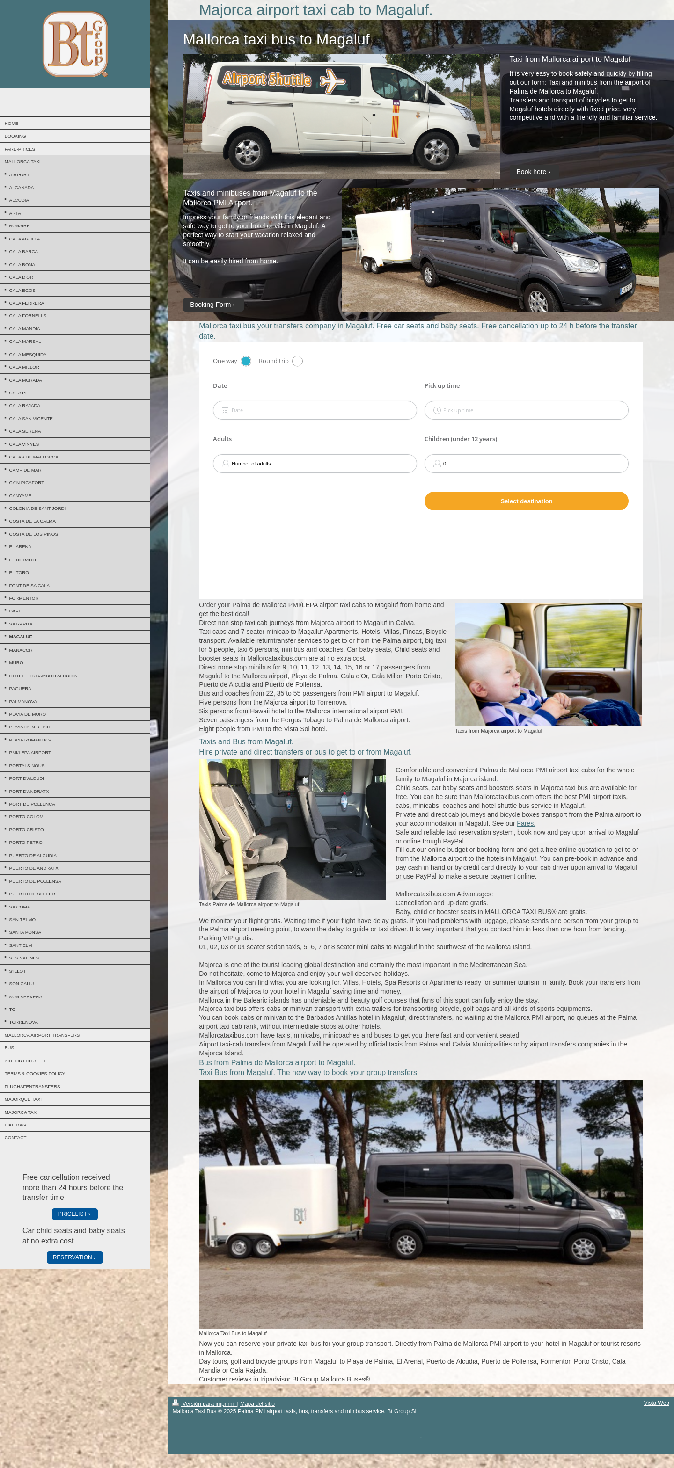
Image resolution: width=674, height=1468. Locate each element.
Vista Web (656, 1403)
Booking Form (210, 304)
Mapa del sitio (257, 1404)
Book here (532, 171)
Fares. (526, 823)
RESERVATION (72, 1257)
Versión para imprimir (204, 1404)
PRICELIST (72, 1214)
